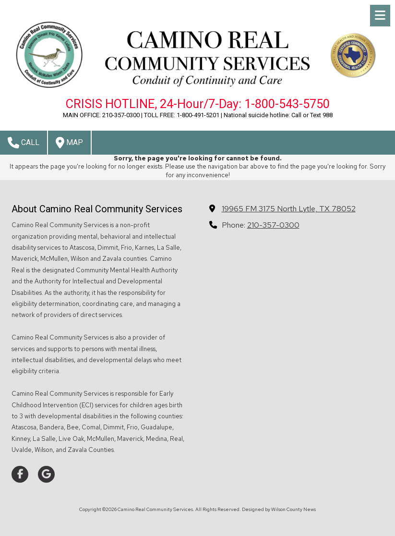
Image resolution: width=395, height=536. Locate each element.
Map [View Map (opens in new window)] (69, 142)
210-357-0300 (273, 224)
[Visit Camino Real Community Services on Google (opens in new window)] (46, 474)
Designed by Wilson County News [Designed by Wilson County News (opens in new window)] (279, 509)
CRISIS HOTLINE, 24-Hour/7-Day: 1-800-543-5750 (198, 104)
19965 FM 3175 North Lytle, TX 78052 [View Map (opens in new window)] (289, 208)
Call (23, 142)
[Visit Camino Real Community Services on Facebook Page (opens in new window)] (20, 474)
